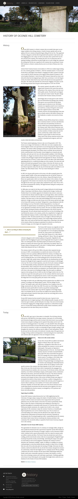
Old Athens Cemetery (30, 461)
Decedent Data (33, 3)
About (18, 3)
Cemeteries (41, 3)
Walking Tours (50, 3)
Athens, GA (24, 3)
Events (57, 3)
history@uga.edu (10, 489)
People (68, 497)
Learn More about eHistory (30, 485)
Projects (64, 497)
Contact (73, 497)
